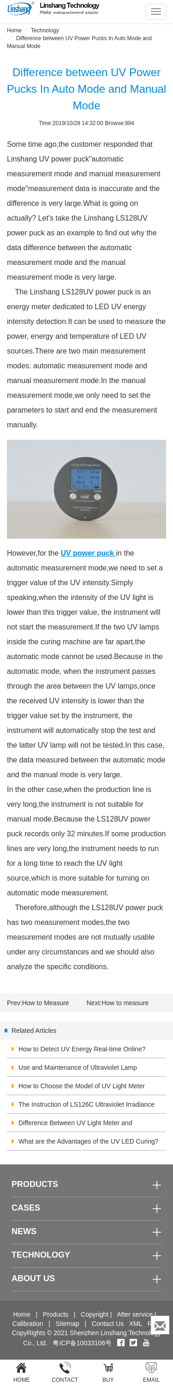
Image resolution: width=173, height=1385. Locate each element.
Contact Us (108, 1323)
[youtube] (146, 1343)
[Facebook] (120, 1343)
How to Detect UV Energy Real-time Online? (81, 1049)
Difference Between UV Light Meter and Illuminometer (75, 1125)
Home (14, 30)
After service (135, 1314)
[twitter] (134, 1343)
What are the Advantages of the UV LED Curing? (88, 1141)
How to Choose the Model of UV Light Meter (81, 1086)
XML (135, 1323)
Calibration (27, 1323)
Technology (45, 30)
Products (55, 1314)
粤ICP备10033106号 (82, 1343)
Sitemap (67, 1323)
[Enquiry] (160, 1325)
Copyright (94, 1314)
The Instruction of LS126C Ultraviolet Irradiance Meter (86, 1107)
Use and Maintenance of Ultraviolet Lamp (77, 1067)
